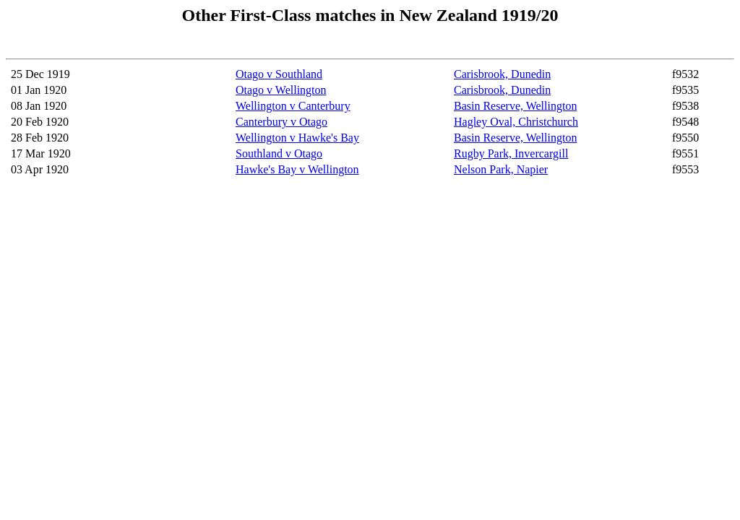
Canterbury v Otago (281, 122)
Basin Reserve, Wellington (515, 106)
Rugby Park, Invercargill (511, 153)
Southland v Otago (279, 153)
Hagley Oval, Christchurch (516, 122)
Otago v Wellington (281, 90)
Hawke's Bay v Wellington (297, 169)
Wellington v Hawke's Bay (297, 137)
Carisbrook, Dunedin (502, 74)
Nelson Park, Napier (501, 169)
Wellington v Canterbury (293, 106)
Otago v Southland (279, 74)
